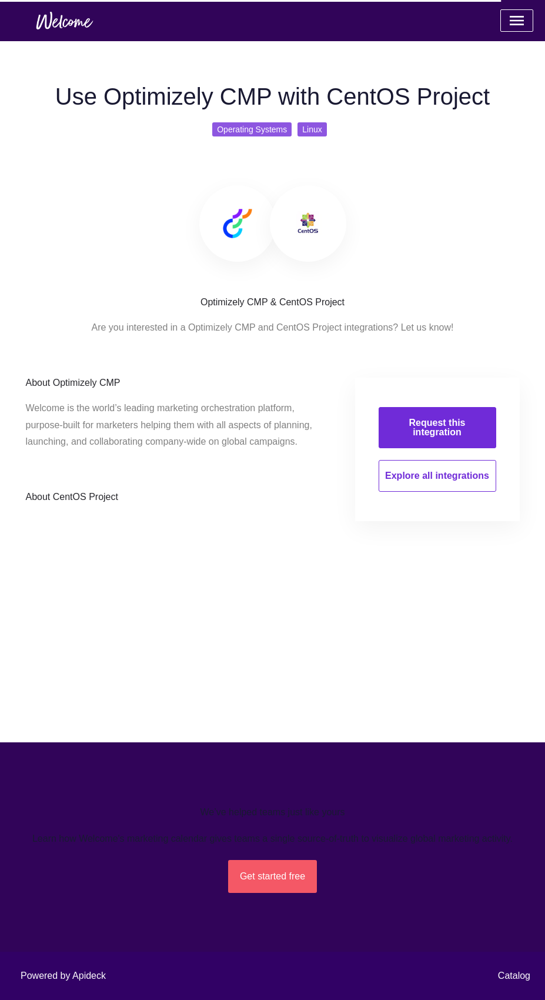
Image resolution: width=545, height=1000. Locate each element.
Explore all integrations (437, 476)
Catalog (514, 976)
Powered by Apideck (63, 976)
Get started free (272, 876)
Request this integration (437, 427)
